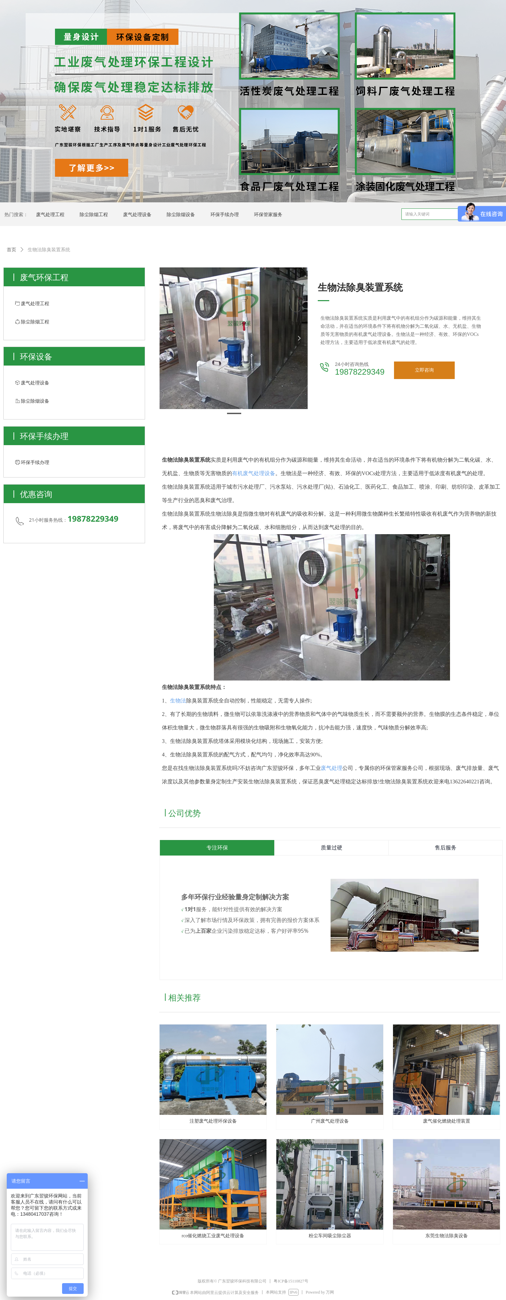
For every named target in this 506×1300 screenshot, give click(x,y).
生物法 (178, 700)
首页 (11, 249)
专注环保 (217, 847)
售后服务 (445, 847)
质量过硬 (331, 847)
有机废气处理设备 (253, 473)
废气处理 (331, 768)
